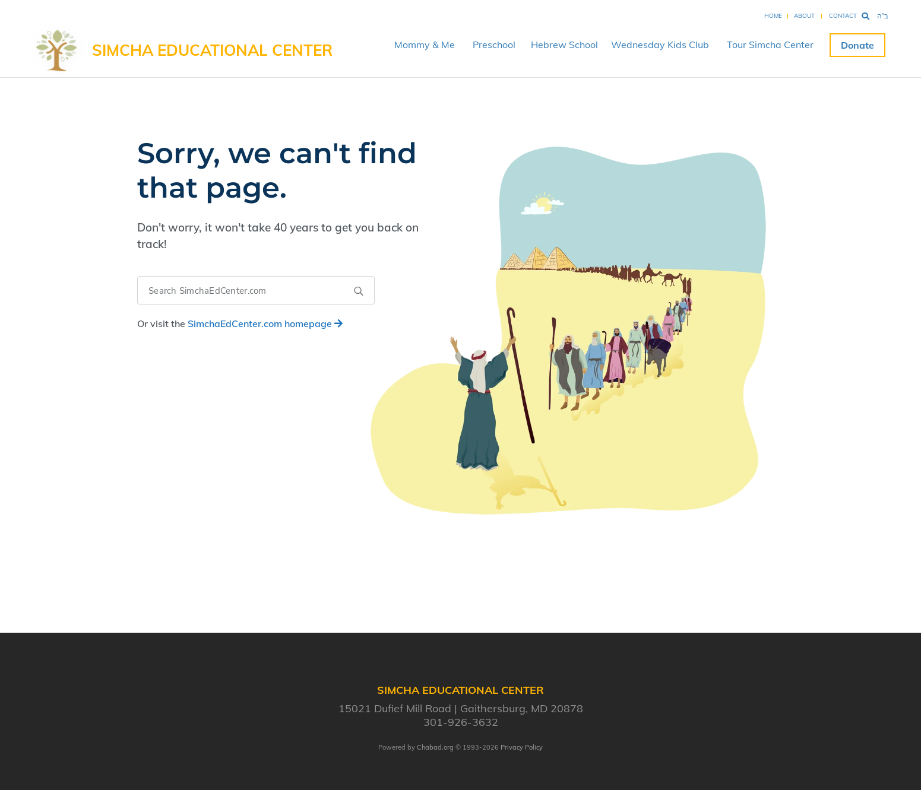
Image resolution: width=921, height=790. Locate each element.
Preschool (494, 44)
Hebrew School (564, 44)
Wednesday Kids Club (660, 44)
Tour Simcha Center (770, 44)
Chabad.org (435, 747)
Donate (857, 45)
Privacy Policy (522, 747)
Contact (843, 16)
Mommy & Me (424, 44)
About (804, 16)
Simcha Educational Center (212, 50)
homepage (265, 323)
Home (773, 16)
